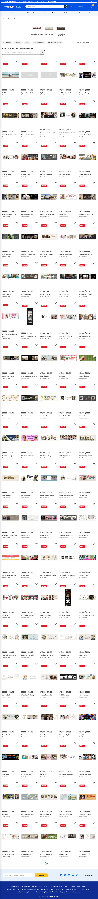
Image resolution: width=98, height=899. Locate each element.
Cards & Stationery (44, 13)
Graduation (22, 13)
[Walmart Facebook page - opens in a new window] (61, 875)
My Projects (31, 1)
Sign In (91, 1)
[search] (42, 52)
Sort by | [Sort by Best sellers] (79, 42)
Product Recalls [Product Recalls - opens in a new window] (11, 889)
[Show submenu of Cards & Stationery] (50, 13)
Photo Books (82, 13)
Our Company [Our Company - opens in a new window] (43, 887)
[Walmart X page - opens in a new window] (65, 875)
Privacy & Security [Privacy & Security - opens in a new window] (71, 889)
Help (72, 6)
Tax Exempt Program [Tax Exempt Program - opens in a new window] (32, 889)
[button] (10, 61)
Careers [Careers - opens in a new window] (34, 887)
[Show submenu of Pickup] (31, 13)
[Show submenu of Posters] (57, 13)
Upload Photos (52, 1)
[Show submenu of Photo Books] (86, 13)
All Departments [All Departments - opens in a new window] (14, 887)
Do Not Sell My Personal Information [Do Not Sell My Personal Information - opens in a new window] (47, 892)
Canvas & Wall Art (64, 13)
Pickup (28, 13)
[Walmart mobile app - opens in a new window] (88, 875)
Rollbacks (6, 13)
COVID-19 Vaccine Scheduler (78, 887)
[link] (37, 30)
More (90, 13)
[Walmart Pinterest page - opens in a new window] (69, 875)
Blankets (74, 13)
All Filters (7, 42)
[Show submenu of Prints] (37, 13)
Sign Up (41, 875)
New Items (14, 13)
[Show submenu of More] (92, 13)
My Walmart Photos (41, 1)
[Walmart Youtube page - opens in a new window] (73, 875)
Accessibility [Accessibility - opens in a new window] (22, 889)
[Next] (54, 863)
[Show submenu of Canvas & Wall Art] (69, 13)
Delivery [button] (18, 42)
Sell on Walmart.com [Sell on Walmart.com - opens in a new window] (56, 887)
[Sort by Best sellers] (89, 42)
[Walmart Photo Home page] (13, 7)
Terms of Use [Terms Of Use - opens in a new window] (59, 889)
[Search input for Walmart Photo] (44, 6)
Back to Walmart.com (9, 1)
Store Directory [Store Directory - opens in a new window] (25, 887)
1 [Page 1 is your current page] (46, 863)
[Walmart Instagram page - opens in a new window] (77, 875)
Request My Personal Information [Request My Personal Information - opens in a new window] (70, 892)
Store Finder (22, 1)
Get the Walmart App (47, 889)
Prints (34, 13)
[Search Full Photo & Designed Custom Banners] (21, 52)
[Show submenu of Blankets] (76, 13)
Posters (54, 13)
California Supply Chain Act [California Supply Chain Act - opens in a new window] (25, 892)
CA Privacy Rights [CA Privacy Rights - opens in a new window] (84, 889)
